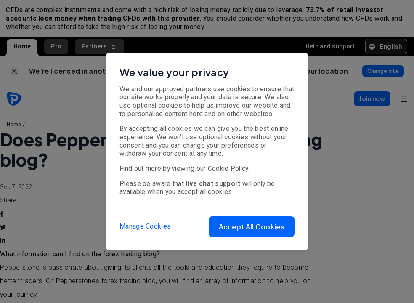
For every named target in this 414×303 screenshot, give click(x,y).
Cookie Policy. (228, 169)
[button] (252, 226)
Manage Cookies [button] (145, 226)
